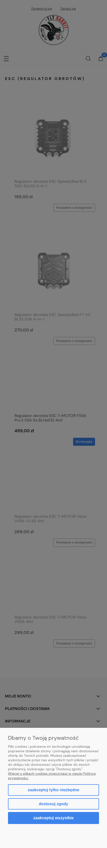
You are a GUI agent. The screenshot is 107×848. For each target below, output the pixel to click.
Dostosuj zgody (53, 804)
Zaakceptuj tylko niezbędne (53, 790)
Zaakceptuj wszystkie (53, 818)
